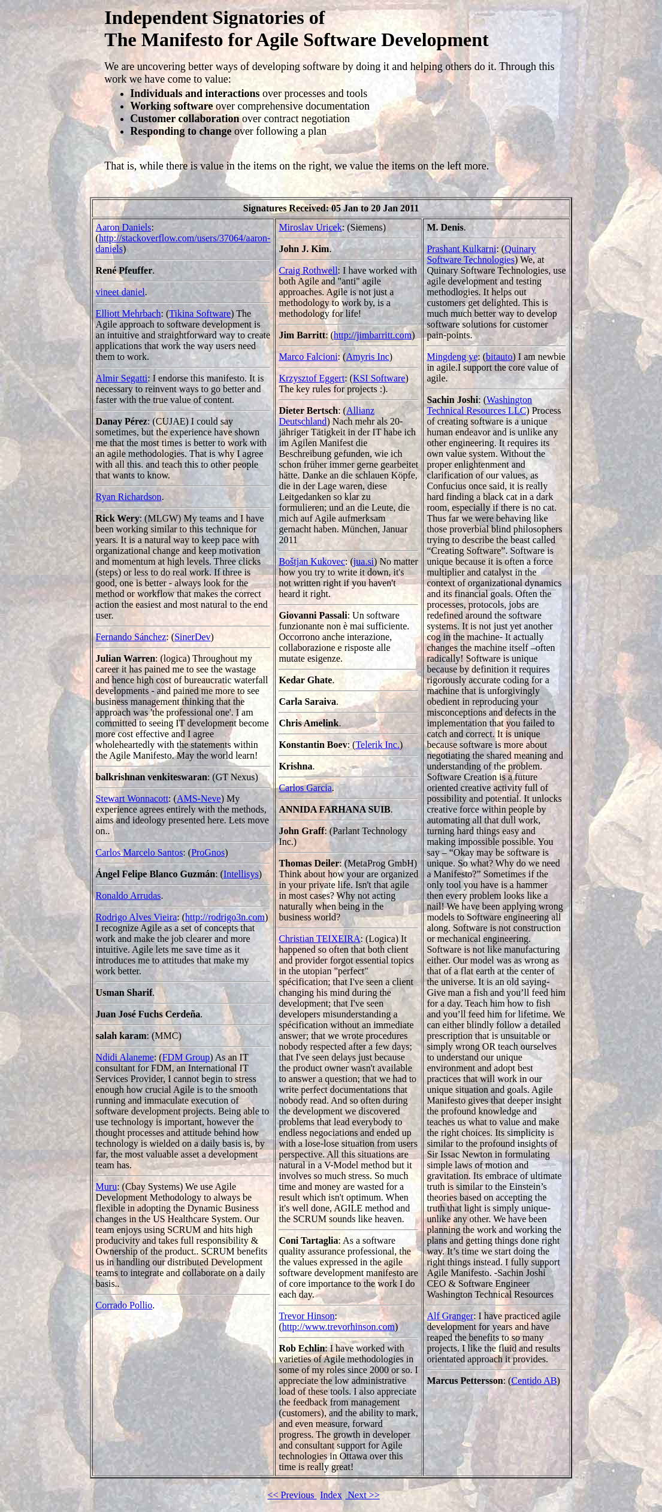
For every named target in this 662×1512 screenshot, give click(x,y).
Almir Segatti (122, 378)
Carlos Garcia (305, 788)
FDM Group (186, 1057)
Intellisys (241, 874)
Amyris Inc (367, 357)
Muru (106, 1186)
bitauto (499, 357)
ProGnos (208, 852)
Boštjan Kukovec (312, 561)
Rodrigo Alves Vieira (136, 917)
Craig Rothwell (308, 270)
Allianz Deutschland (326, 415)
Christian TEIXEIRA (319, 939)
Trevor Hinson (306, 1316)
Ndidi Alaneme (125, 1057)
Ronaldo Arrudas (128, 895)
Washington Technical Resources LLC (479, 405)
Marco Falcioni (308, 357)
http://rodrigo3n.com (225, 917)
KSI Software (379, 378)
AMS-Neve (199, 798)
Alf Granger (450, 1316)
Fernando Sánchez (131, 637)
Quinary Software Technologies (481, 254)
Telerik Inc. (377, 745)
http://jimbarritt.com (373, 335)
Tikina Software (200, 313)
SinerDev (192, 637)
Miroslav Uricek (310, 227)
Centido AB (534, 1380)
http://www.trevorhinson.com (338, 1327)
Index (330, 1495)
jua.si (363, 561)
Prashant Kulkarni (461, 249)
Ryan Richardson (129, 497)
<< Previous (291, 1495)
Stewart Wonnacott (132, 798)
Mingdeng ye (452, 357)
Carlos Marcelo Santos (139, 852)
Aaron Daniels (124, 227)
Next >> (363, 1495)
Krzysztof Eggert (311, 378)
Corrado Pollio (124, 1305)
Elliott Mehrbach (128, 313)
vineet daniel (120, 292)
